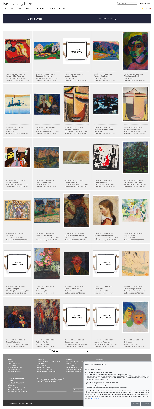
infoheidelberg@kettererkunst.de (18, 391)
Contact (51, 8)
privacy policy (95, 398)
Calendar (40, 8)
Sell (20, 8)
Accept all (146, 404)
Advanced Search (145, 3)
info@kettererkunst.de (14, 371)
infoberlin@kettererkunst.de (74, 371)
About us (62, 8)
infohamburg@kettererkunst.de (46, 371)
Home (5, 8)
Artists (29, 8)
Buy (12, 8)
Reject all (135, 404)
